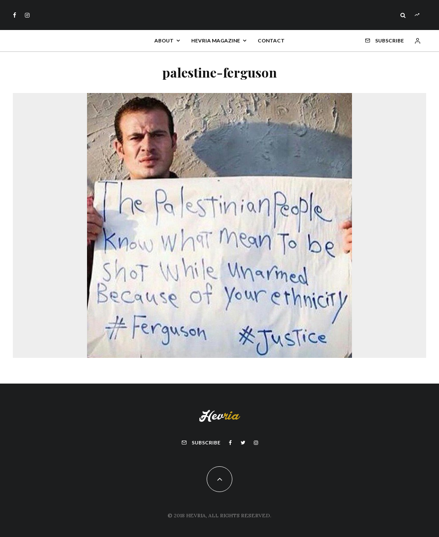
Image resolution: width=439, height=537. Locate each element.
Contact (271, 40)
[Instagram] (27, 15)
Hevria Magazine (215, 40)
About (164, 40)
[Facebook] (15, 15)
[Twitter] (243, 442)
